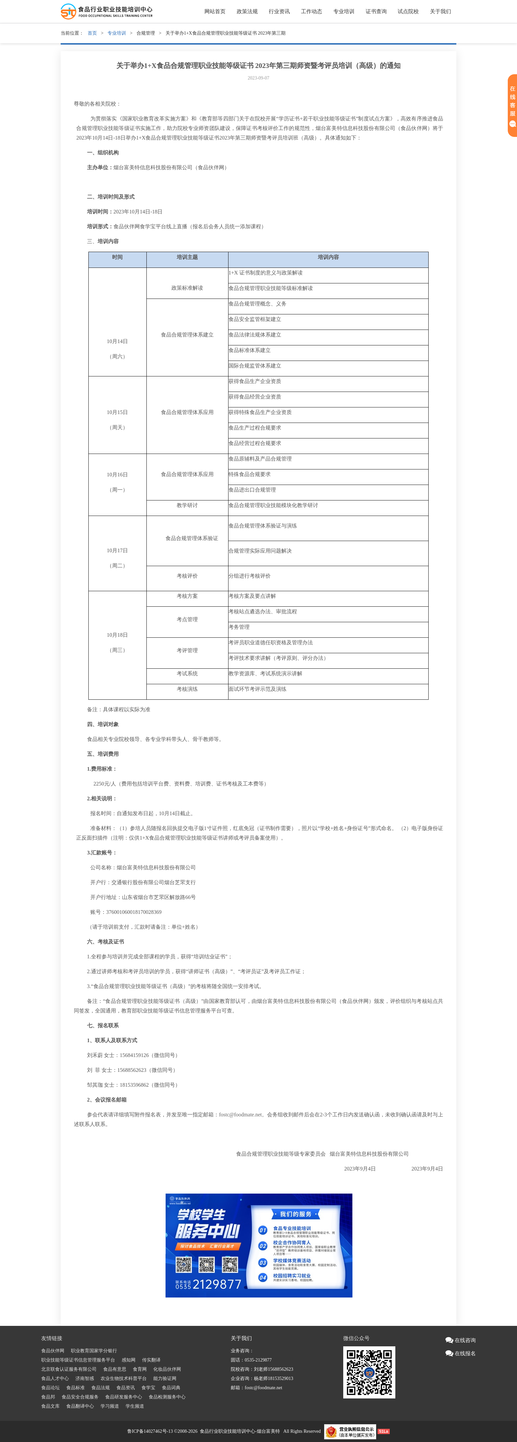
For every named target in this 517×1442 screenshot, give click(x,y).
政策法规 (247, 11)
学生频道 (135, 1406)
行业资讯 (279, 11)
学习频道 (110, 1406)
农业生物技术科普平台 (124, 1378)
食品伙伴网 (52, 1350)
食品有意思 (114, 1369)
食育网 (140, 1369)
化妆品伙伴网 (167, 1369)
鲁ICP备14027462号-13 (150, 1431)
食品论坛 (50, 1387)
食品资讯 (125, 1387)
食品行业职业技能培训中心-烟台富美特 (240, 1431)
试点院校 (408, 11)
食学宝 (148, 1387)
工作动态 (311, 11)
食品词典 (171, 1387)
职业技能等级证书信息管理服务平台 (78, 1360)
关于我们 (440, 11)
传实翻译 (151, 1360)
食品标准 (75, 1387)
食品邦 (48, 1396)
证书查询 (376, 11)
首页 (92, 33)
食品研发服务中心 (123, 1396)
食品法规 (100, 1387)
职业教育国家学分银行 (94, 1350)
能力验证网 (164, 1378)
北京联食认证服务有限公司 (69, 1369)
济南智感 (85, 1378)
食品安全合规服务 (80, 1396)
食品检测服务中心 (167, 1396)
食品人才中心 (55, 1378)
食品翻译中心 (80, 1406)
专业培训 (343, 11)
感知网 (129, 1360)
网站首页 (215, 11)
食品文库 (50, 1406)
